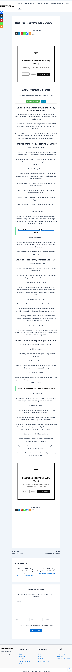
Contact (40, 658)
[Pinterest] (22, 33)
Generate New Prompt (32, 100)
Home (20, 3)
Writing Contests (43, 3)
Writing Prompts (30, 3)
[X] (16, 33)
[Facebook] (27, 33)
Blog (68, 3)
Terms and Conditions (63, 658)
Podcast (21, 658)
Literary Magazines (58, 3)
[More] (30, 33)
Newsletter (22, 656)
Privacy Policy (61, 653)
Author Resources (24, 660)
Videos (21, 663)
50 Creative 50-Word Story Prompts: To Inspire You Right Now (25, 568)
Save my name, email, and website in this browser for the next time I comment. (37, 622)
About (20, 9)
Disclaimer (60, 656)
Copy (43, 100)
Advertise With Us (43, 660)
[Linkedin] (19, 33)
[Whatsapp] (24, 33)
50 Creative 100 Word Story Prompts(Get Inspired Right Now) (46, 568)
